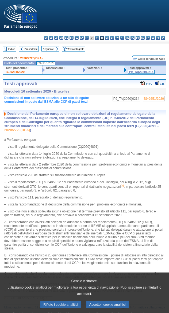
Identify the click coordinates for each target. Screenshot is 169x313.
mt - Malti (122, 38)
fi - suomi (158, 38)
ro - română (143, 38)
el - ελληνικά (77, 38)
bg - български (46, 38)
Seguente (48, 48)
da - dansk (61, 38)
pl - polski (132, 38)
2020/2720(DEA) (31, 58)
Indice (11, 48)
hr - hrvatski (97, 38)
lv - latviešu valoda (107, 38)
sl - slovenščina (153, 38)
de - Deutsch (66, 38)
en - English (82, 38)
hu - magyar (117, 38)
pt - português (138, 38)
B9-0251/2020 (15, 71)
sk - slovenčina (148, 38)
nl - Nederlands (127, 38)
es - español (51, 38)
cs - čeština (56, 38)
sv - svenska (163, 38)
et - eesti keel (72, 38)
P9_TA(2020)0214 (141, 71)
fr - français (87, 38)
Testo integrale (75, 48)
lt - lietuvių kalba (112, 38)
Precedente (31, 48)
